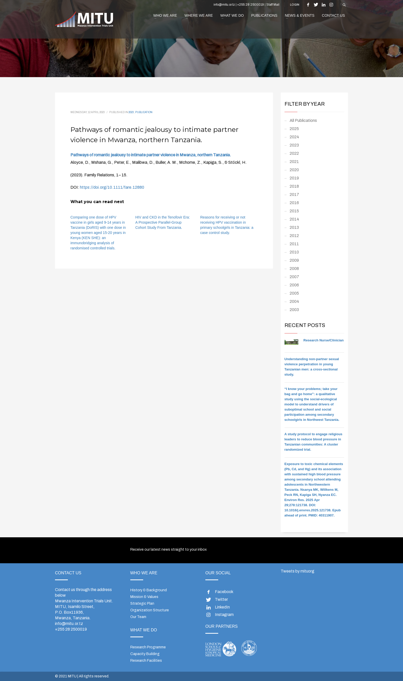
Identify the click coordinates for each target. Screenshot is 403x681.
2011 (294, 244)
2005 (294, 293)
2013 (294, 227)
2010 (294, 252)
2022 (294, 153)
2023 (131, 112)
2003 (294, 309)
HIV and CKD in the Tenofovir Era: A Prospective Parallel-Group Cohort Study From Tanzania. (162, 222)
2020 (294, 170)
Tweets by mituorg (297, 571)
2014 (294, 219)
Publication (143, 112)
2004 (294, 301)
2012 (294, 235)
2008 (294, 268)
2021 (294, 161)
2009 (294, 260)
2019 (294, 178)
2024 (294, 137)
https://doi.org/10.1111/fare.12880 (112, 187)
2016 (294, 203)
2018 (294, 186)
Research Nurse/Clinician (324, 340)
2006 (294, 285)
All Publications (303, 120)
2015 (294, 211)
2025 (294, 128)
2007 (294, 277)
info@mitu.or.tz (69, 623)
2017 (294, 194)
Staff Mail (272, 4)
